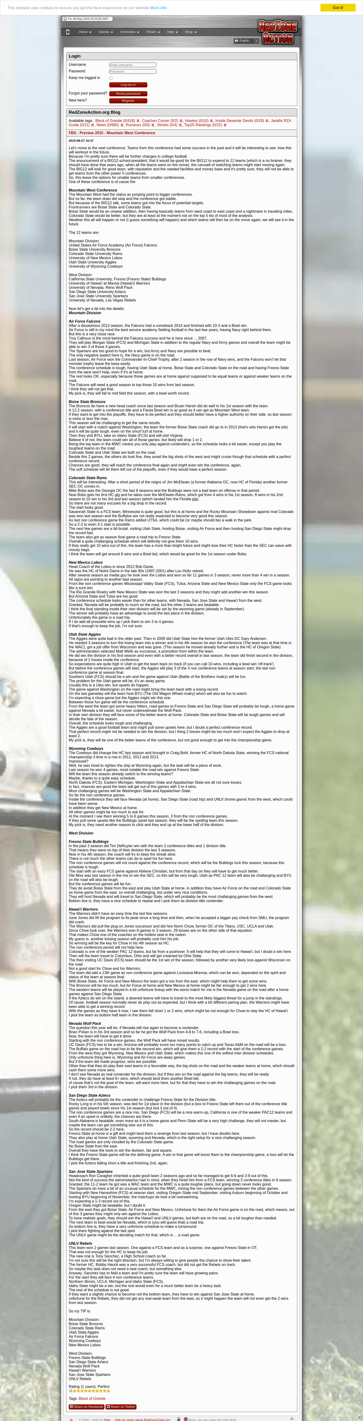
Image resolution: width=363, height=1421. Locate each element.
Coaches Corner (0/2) (160, 121)
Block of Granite (92, 1399)
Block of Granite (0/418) (115, 121)
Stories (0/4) (167, 125)
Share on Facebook (86, 1407)
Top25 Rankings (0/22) (203, 125)
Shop (188, 32)
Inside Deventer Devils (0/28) (239, 121)
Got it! (338, 7)
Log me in (128, 84)
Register (128, 100)
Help (170, 32)
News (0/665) (108, 125)
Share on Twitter (121, 1407)
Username (77, 65)
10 (108, 1390)
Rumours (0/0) (138, 125)
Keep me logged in (84, 78)
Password (77, 71)
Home (82, 32)
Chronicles (127, 32)
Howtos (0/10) (197, 121)
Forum (151, 32)
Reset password (128, 93)
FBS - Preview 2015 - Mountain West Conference (112, 133)
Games (103, 32)
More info (158, 8)
